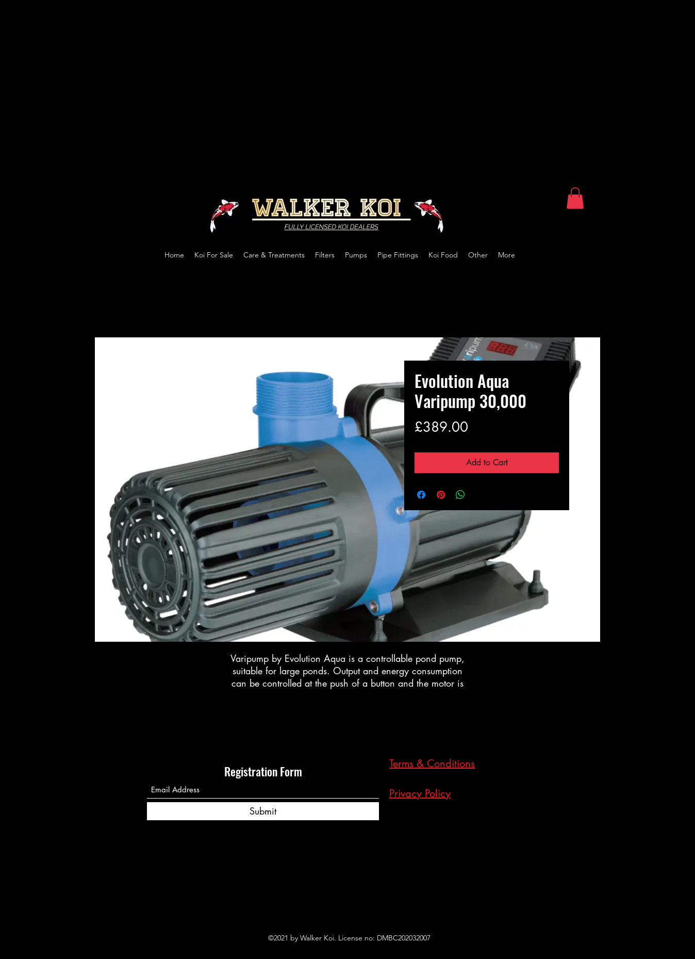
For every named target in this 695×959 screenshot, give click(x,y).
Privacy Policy (420, 793)
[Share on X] (480, 495)
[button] (575, 198)
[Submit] (263, 811)
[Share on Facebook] (421, 495)
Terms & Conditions (432, 763)
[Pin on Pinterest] (441, 495)
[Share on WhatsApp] (460, 495)
